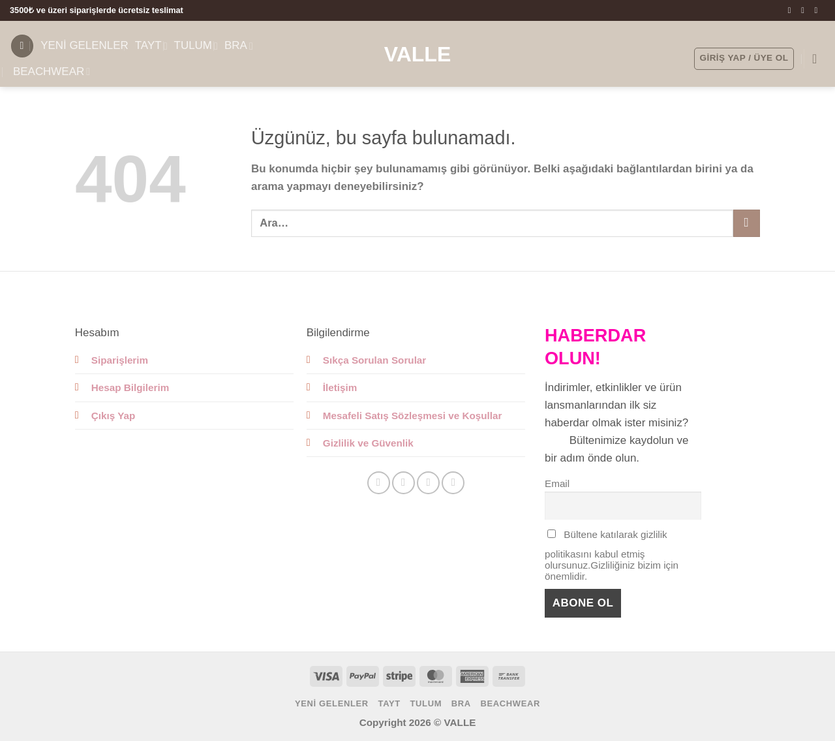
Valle (417, 54)
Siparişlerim (119, 360)
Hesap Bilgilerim (130, 387)
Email (557, 483)
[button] (22, 46)
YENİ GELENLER (84, 45)
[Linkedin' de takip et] (453, 482)
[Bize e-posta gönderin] (818, 10)
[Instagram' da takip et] (805, 10)
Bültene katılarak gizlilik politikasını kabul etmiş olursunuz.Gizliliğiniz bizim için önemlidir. (611, 555)
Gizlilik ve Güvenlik (368, 443)
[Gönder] (746, 223)
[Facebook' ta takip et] (792, 10)
